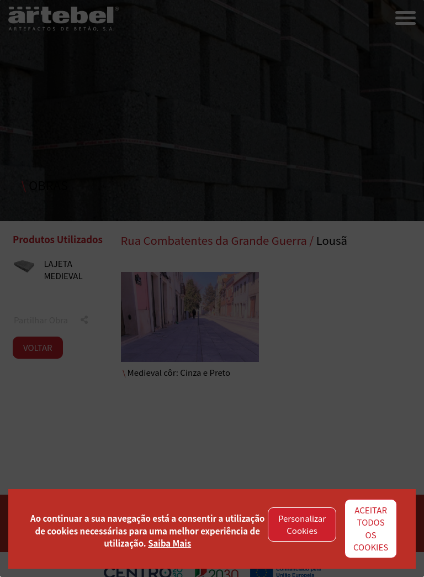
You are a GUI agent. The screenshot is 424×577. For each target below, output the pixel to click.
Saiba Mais (169, 543)
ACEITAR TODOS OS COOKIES (370, 528)
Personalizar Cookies (302, 524)
